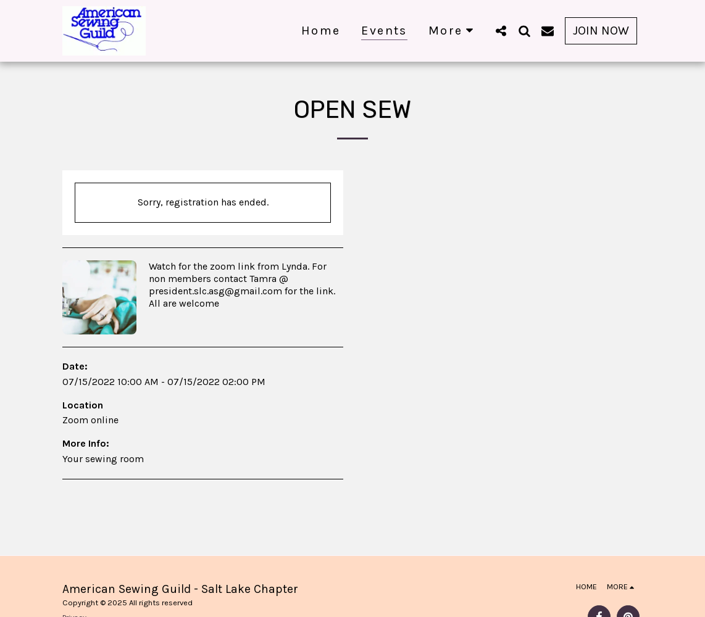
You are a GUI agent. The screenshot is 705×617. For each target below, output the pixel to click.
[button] (501, 30)
